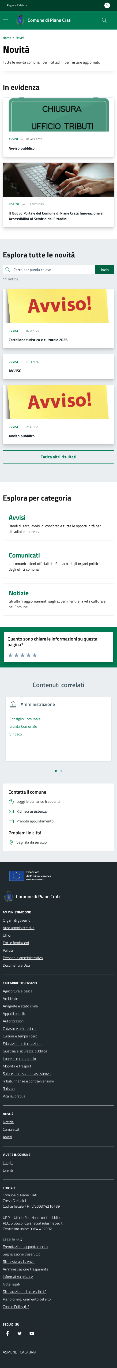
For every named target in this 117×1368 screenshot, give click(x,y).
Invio (105, 269)
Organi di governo (16, 920)
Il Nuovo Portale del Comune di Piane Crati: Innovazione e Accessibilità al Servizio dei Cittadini (55, 216)
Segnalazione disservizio (21, 1254)
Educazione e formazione (22, 1043)
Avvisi (7, 1137)
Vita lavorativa (14, 1096)
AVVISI (13, 362)
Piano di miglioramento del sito (27, 1299)
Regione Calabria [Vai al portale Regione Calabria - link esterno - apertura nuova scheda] (17, 5)
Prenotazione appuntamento (25, 1246)
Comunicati (11, 1129)
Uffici (7, 935)
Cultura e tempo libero (20, 1036)
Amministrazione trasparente (25, 1269)
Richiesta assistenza (18, 1261)
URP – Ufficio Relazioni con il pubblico (32, 1217)
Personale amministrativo (23, 958)
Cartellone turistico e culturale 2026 (38, 340)
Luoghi (8, 1162)
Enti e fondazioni (16, 943)
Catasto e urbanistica (19, 1028)
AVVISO (15, 370)
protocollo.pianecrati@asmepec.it (37, 1223)
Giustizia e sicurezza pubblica (25, 1051)
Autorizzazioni (13, 1021)
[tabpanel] (58, 732)
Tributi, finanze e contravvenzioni (28, 1081)
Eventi (8, 1170)
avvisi (13, 139)
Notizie (8, 1122)
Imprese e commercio (19, 1058)
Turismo (9, 1088)
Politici (8, 950)
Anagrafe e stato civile (20, 1006)
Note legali (11, 1284)
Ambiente (10, 998)
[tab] (56, 771)
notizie (14, 204)
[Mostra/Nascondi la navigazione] (5, 20)
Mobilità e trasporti (17, 1066)
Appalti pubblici (14, 1013)
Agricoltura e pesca (17, 991)
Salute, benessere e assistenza (27, 1073)
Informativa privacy (18, 1276)
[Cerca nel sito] (104, 20)
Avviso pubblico (22, 148)
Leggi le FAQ (12, 1239)
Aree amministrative (18, 928)
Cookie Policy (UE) (16, 1306)
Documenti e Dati (16, 965)
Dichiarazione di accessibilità (24, 1291)
